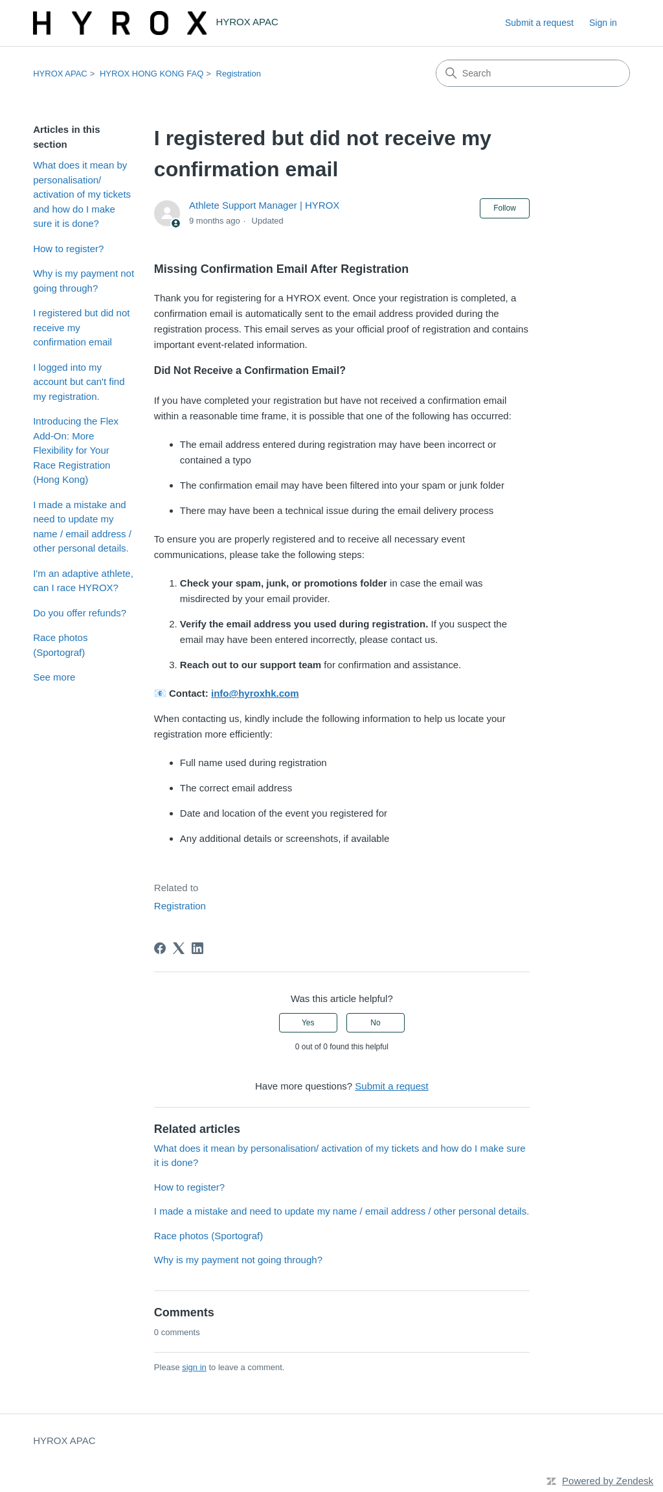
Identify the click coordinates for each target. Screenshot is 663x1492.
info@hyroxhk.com (254, 693)
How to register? (68, 248)
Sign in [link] (603, 22)
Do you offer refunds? (79, 612)
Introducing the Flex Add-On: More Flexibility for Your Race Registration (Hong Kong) (75, 450)
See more (54, 676)
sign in (194, 1367)
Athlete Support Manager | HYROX (264, 205)
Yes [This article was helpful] (308, 1022)
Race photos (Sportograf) (60, 645)
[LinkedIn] (197, 948)
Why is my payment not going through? (83, 281)
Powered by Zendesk (607, 1480)
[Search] (532, 73)
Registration (238, 73)
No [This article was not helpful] (375, 1022)
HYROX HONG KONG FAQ (151, 73)
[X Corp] (179, 948)
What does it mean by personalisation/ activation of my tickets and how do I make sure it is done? (82, 194)
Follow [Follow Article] (504, 208)
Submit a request (539, 22)
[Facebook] (160, 948)
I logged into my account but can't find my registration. (78, 382)
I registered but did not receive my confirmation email (81, 327)
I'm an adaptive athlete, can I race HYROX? (83, 581)
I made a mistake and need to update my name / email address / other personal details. (82, 526)
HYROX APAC (60, 73)
